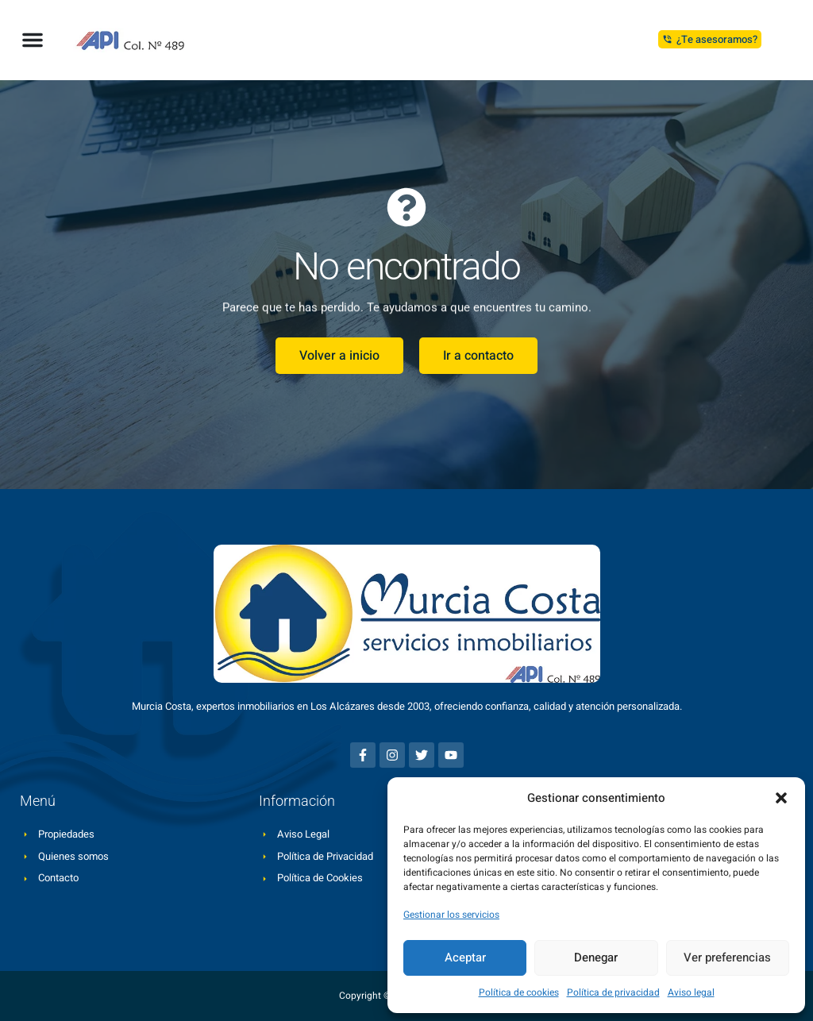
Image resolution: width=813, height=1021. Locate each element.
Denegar (596, 957)
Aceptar (465, 957)
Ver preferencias (727, 957)
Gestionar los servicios (451, 914)
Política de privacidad (613, 992)
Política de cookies (519, 992)
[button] (781, 798)
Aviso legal (691, 992)
